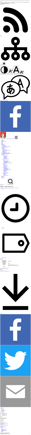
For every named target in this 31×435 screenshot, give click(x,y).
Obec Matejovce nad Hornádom (7, 433)
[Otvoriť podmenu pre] (7, 173)
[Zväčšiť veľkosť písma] (22, 72)
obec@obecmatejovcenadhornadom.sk (4, 423)
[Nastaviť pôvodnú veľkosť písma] (16, 69)
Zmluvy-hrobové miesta (3, 257)
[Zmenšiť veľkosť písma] (10, 71)
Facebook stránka (2, 424)
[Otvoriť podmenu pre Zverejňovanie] (4, 154)
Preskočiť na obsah (2, 4)
